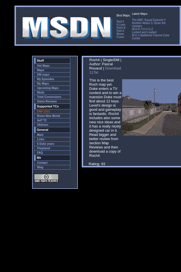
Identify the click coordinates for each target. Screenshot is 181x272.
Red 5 (120, 21)
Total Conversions (49, 96)
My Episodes (45, 79)
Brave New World (48, 115)
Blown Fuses (120, 35)
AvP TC (42, 120)
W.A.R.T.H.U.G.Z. (143, 29)
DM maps (43, 74)
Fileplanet (43, 148)
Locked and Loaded (144, 32)
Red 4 (120, 30)
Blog (40, 167)
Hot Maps (43, 65)
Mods (40, 92)
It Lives (121, 24)
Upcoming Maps (48, 88)
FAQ (40, 152)
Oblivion (42, 124)
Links (40, 139)
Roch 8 (121, 27)
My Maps (43, 83)
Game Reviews (47, 101)
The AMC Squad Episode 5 (149, 19)
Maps (40, 70)
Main (40, 134)
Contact (42, 162)
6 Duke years (45, 143)
